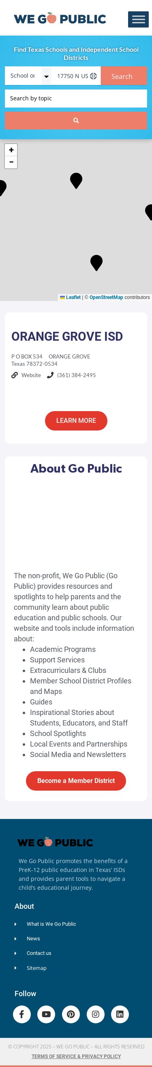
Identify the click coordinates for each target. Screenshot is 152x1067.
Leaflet (70, 297)
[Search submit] (76, 120)
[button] (76, 179)
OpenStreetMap (106, 297)
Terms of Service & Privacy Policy (76, 1056)
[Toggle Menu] (138, 19)
